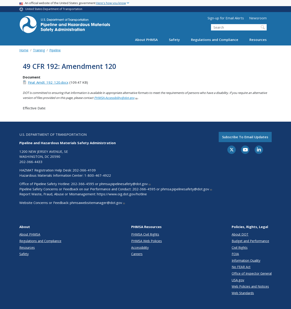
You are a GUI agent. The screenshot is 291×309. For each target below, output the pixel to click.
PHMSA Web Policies (146, 241)
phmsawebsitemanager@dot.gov (97, 202)
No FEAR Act (241, 267)
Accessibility (140, 247)
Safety (174, 39)
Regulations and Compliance (214, 39)
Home (23, 50)
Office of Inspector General (252, 273)
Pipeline (55, 50)
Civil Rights (240, 247)
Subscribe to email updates (245, 137)
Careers (137, 254)
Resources (258, 39)
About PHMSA (146, 39)
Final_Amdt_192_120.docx (48, 82)
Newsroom (258, 18)
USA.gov (238, 280)
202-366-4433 (31, 161)
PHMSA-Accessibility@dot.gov (116, 98)
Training (39, 50)
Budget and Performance (250, 241)
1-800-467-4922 (97, 175)
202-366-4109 (84, 170)
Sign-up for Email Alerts (226, 18)
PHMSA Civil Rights (145, 234)
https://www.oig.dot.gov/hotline (122, 194)
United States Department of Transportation (53, 9)
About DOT (240, 234)
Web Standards (243, 293)
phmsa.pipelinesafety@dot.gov (125, 183)
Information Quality (246, 260)
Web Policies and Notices (250, 286)
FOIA (235, 254)
